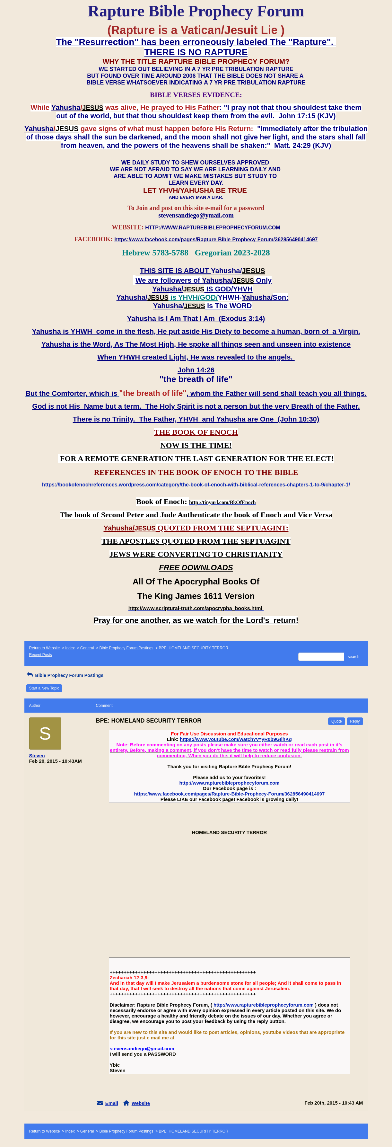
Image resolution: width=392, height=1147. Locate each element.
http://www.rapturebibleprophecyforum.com (229, 783)
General (87, 648)
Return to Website (44, 648)
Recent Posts (40, 655)
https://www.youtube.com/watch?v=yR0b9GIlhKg (236, 739)
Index (69, 648)
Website (141, 1103)
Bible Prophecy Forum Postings (126, 648)
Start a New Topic (44, 688)
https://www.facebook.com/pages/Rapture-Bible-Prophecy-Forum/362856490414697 (229, 793)
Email (111, 1103)
